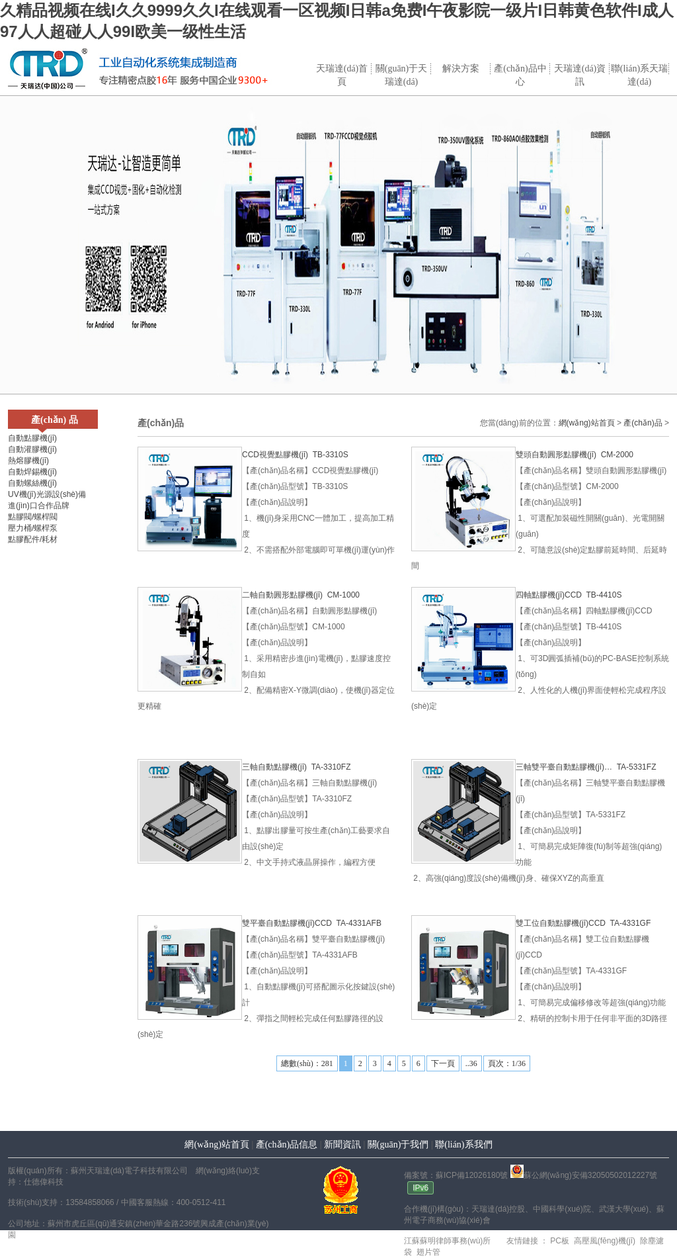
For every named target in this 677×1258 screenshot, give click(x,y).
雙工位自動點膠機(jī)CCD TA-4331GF (583, 923)
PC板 (558, 1240)
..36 (471, 1063)
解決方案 (460, 68)
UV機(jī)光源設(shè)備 (47, 494)
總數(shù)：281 (307, 1063)
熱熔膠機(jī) (28, 460)
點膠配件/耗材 (33, 539)
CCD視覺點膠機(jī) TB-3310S (295, 454)
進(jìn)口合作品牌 (38, 505)
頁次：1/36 (507, 1063)
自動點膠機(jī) (32, 438)
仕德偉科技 (43, 1182)
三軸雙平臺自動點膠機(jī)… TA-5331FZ (586, 767)
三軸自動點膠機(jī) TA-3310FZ (296, 767)
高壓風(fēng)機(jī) (603, 1240)
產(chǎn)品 (642, 422)
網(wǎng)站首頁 (587, 422)
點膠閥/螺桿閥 (33, 516)
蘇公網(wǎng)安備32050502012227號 (583, 1175)
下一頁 (443, 1063)
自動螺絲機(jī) (32, 483)
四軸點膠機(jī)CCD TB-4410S (568, 595)
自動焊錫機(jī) (32, 471)
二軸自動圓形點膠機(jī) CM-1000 (301, 595)
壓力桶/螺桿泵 (33, 528)
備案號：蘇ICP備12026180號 (456, 1175)
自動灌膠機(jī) (32, 449)
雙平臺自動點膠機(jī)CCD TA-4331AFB (311, 923)
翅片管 (427, 1252)
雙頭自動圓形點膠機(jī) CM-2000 (574, 454)
